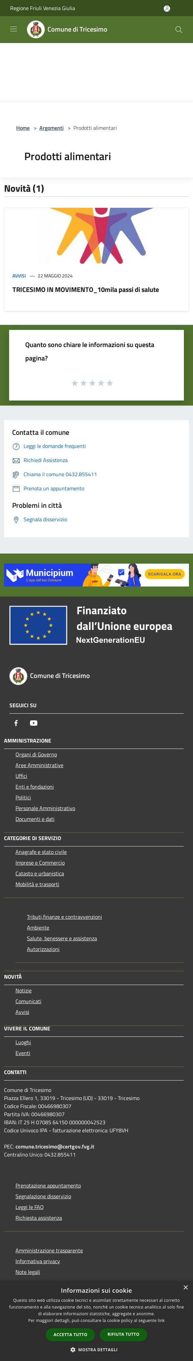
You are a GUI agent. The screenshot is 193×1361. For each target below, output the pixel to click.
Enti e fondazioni (34, 787)
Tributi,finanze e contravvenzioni (64, 917)
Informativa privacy (37, 1261)
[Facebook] (16, 723)
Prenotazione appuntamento (48, 1185)
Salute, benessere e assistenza (62, 938)
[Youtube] (33, 723)
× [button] (185, 1287)
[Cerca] (179, 30)
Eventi (22, 1053)
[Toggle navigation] (13, 29)
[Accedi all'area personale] (166, 8)
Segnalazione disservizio (43, 1196)
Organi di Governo (36, 754)
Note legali (27, 1272)
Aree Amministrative (39, 765)
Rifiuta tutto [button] (123, 1334)
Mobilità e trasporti (37, 884)
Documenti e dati (35, 819)
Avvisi (19, 275)
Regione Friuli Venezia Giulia (42, 8)
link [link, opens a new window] (161, 1320)
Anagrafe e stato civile (41, 852)
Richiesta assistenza (38, 1218)
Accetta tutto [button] (70, 1334)
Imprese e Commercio (40, 863)
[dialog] (96, 1321)
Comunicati (28, 1001)
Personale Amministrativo (45, 808)
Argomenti (51, 128)
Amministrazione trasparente (49, 1250)
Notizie (23, 990)
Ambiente (38, 927)
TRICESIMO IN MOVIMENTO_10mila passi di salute (85, 289)
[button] (96, 1349)
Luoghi (23, 1042)
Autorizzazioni (43, 949)
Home (23, 128)
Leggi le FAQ (29, 1207)
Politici (23, 797)
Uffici (21, 776)
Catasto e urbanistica (39, 873)
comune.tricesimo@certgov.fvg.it (54, 1146)
